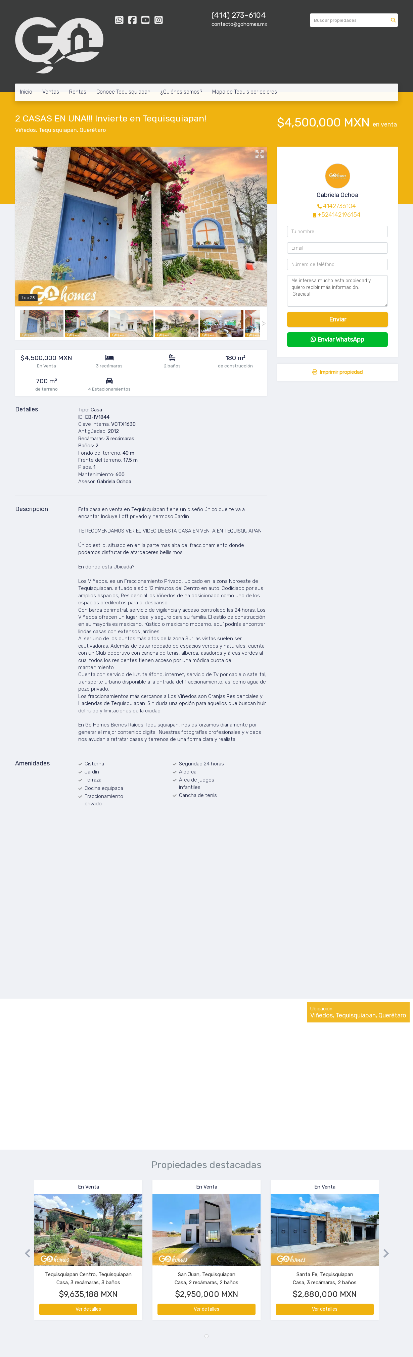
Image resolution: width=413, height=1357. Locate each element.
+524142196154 (339, 214)
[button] (24, 1253)
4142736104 (339, 206)
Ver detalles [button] (88, 1309)
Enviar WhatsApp (337, 339)
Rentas (77, 92)
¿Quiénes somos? (181, 92)
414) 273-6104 (240, 15)
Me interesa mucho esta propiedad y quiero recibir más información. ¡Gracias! (337, 291)
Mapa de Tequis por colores (244, 92)
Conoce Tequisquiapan (123, 92)
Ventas (50, 92)
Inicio (26, 92)
